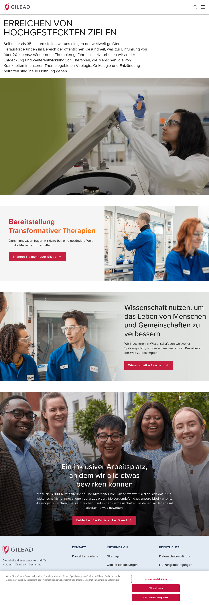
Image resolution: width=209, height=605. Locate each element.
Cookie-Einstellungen (122, 564)
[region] (104, 588)
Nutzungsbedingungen (175, 564)
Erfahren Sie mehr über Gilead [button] (37, 256)
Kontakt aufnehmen (86, 556)
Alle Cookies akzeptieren (156, 597)
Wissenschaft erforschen (148, 365)
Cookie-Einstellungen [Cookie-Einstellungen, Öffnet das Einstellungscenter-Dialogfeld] (156, 578)
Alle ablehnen (156, 588)
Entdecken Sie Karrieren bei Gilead (104, 520)
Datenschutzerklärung (175, 556)
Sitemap (113, 556)
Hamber (203, 7)
